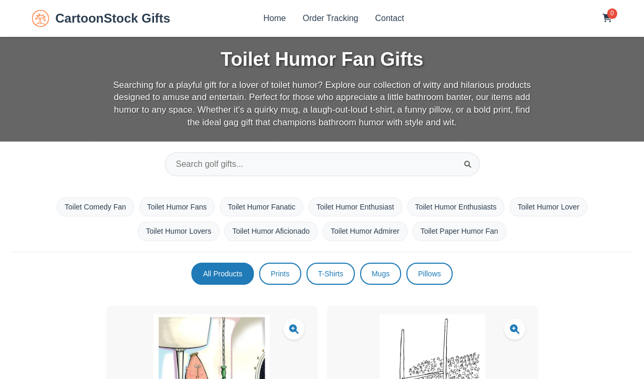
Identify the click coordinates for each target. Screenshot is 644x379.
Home (274, 18)
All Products (222, 274)
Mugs (381, 274)
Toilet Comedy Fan (95, 207)
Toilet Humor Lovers (178, 231)
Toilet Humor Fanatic (261, 207)
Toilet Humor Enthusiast (355, 207)
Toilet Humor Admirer (365, 231)
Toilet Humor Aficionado (271, 231)
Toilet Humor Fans (177, 207)
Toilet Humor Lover (548, 207)
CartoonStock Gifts (101, 18)
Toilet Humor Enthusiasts (456, 207)
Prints (280, 274)
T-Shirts (330, 274)
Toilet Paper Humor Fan (459, 231)
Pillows (429, 274)
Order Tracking (331, 18)
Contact (389, 18)
